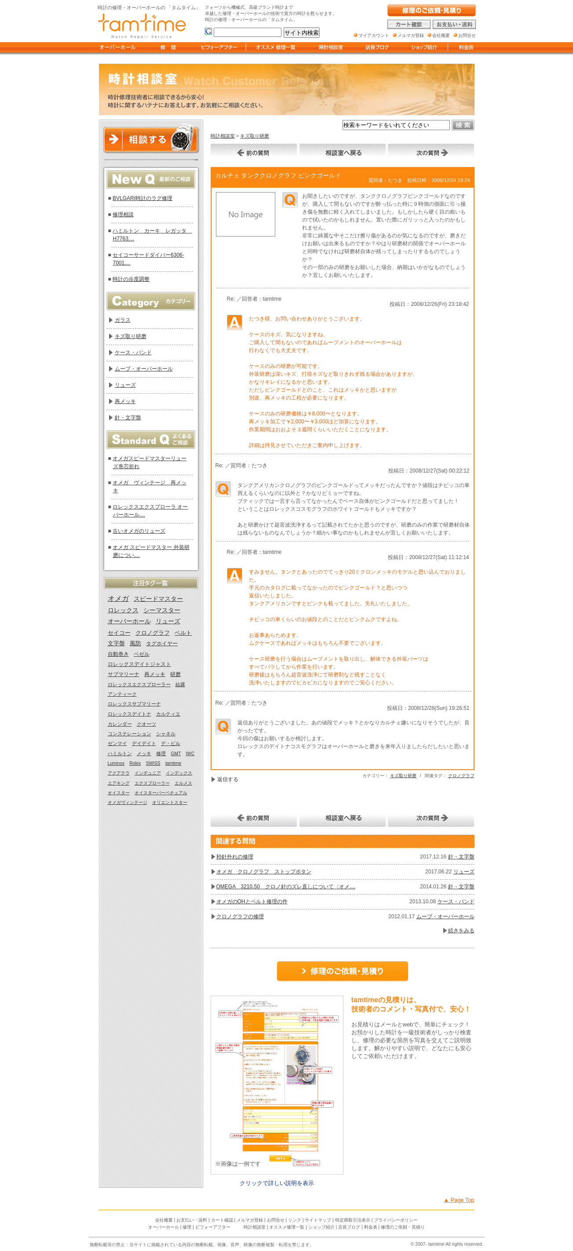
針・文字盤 (461, 857)
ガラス (123, 320)
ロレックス (123, 610)
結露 (180, 684)
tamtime (173, 763)
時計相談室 (223, 135)
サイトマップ (318, 1220)
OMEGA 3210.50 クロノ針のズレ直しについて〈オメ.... (286, 887)
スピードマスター (158, 598)
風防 (135, 643)
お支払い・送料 (191, 1220)
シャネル (165, 733)
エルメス (183, 783)
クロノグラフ (461, 775)
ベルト (183, 632)
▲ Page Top (458, 1199)
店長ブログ (349, 1227)
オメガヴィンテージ (127, 802)
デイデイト (144, 743)
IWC (190, 753)
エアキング (119, 783)
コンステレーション (129, 733)
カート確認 (222, 1220)
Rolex (135, 763)
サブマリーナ (123, 674)
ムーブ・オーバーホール (445, 916)
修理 (161, 753)
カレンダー (120, 724)
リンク (294, 1220)
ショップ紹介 (321, 1227)
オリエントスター (169, 802)
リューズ (463, 872)
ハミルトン (120, 753)
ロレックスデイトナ (129, 713)
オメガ (118, 598)
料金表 (370, 1227)
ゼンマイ (117, 743)
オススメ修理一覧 (286, 1227)
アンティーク (122, 694)
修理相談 (123, 214)
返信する (227, 779)
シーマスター (161, 610)
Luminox (116, 763)
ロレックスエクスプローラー (139, 684)
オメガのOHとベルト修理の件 (252, 901)
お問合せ (276, 1220)
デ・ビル (170, 743)
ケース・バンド (456, 901)
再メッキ (125, 401)
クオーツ (146, 724)
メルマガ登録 (250, 1220)
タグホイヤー (162, 643)
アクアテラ (119, 773)
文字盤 (116, 643)
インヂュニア (148, 773)
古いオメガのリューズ (139, 531)
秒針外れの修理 (234, 857)
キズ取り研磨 (254, 135)
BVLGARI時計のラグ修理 (142, 198)
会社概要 (164, 1220)
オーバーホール (129, 621)
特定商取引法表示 (352, 1220)
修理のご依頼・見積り (403, 1227)
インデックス (179, 773)
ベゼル (142, 654)
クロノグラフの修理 (240, 916)
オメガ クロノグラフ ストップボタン (263, 872)
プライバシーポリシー (396, 1220)
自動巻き (118, 654)
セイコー (119, 632)
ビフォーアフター (212, 1227)
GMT (176, 753)
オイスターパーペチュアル (161, 792)
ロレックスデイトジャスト (139, 664)
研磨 (175, 674)
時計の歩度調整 (131, 279)
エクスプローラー (152, 783)
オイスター (119, 792)
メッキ (144, 753)
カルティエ (168, 713)
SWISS (153, 763)
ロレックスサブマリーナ (134, 703)
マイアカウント (373, 35)
